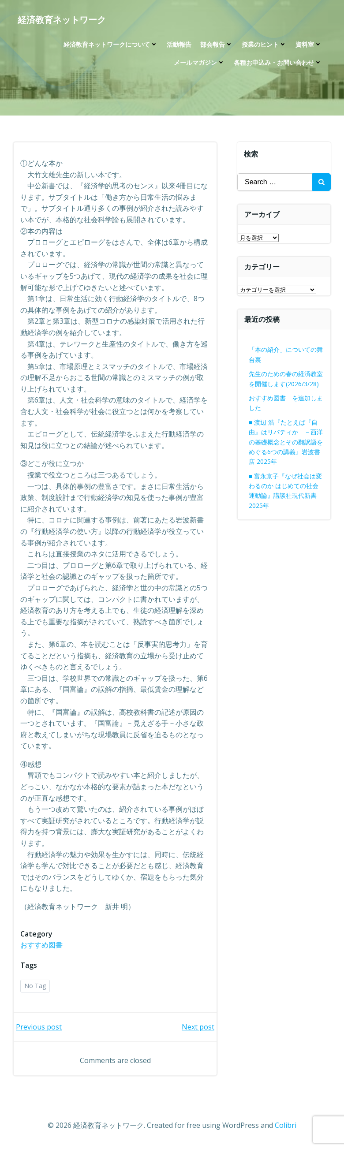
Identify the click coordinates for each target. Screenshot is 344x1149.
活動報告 (179, 44)
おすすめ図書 (41, 945)
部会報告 (216, 44)
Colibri (285, 1125)
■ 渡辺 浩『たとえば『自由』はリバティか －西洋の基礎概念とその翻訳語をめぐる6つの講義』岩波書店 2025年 (286, 442)
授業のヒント (264, 44)
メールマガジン (199, 62)
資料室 (308, 44)
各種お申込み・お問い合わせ (278, 62)
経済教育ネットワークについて (111, 44)
